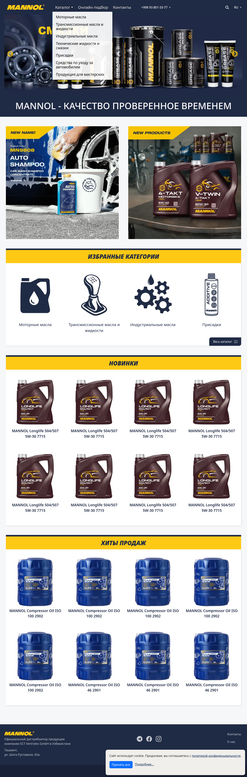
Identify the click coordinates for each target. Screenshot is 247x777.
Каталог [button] (62, 7)
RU (236, 7)
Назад (10, 54)
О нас (231, 742)
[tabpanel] (123, 54)
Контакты (122, 7)
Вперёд (235, 54)
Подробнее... (144, 764)
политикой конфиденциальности (216, 756)
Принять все (121, 765)
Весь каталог (225, 341)
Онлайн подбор (93, 7)
